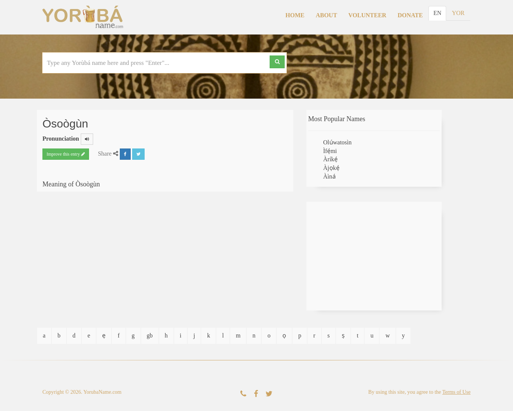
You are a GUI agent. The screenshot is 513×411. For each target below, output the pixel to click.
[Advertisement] (374, 256)
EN (437, 13)
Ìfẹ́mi (330, 151)
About (326, 15)
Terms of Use (456, 392)
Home (295, 15)
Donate (410, 15)
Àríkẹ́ (330, 159)
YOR (458, 13)
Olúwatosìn (337, 142)
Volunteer (367, 15)
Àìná (329, 176)
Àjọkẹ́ (331, 168)
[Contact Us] (243, 393)
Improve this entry (66, 154)
